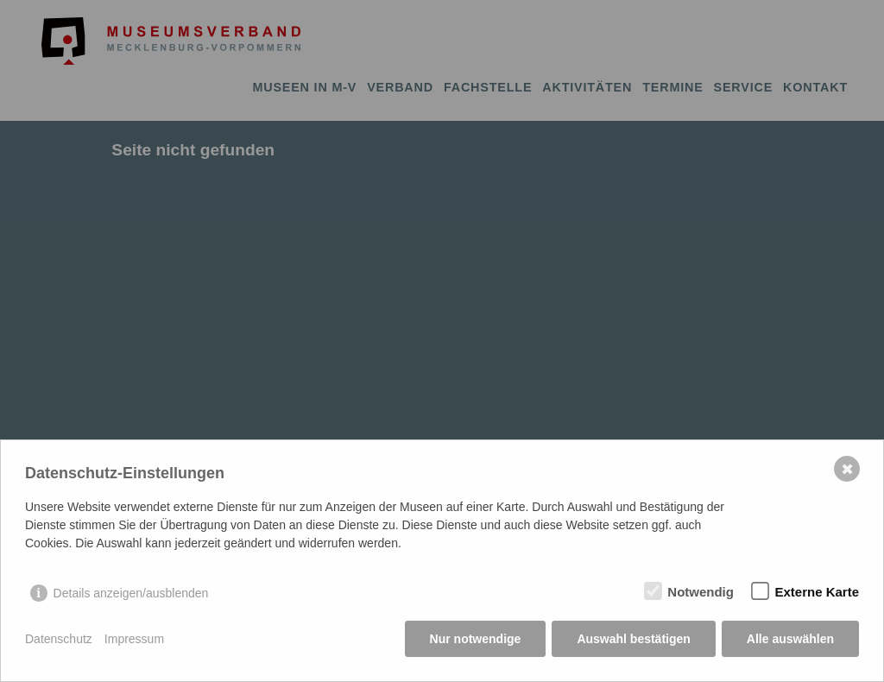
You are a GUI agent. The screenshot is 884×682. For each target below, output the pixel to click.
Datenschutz (58, 639)
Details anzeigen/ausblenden (131, 593)
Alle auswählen (790, 639)
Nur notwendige (475, 639)
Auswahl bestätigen (633, 639)
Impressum (134, 639)
